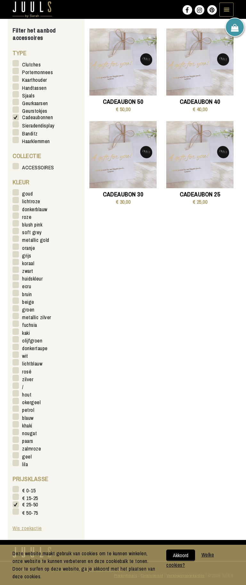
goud (27, 193)
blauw (28, 417)
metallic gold (35, 239)
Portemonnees (37, 72)
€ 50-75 (30, 512)
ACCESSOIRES (38, 167)
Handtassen (34, 87)
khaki (27, 425)
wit (25, 355)
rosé (26, 371)
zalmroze (31, 448)
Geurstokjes (34, 110)
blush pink (32, 224)
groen (28, 309)
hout (26, 394)
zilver (27, 379)
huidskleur (32, 278)
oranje (28, 247)
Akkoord (180, 555)
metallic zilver (36, 317)
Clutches (31, 64)
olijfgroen (32, 340)
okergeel (31, 402)
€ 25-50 (30, 504)
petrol (28, 409)
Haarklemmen (36, 141)
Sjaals (28, 95)
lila (25, 464)
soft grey (32, 232)
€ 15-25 (30, 498)
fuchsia (29, 324)
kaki (26, 332)
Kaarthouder (34, 79)
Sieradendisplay (38, 125)
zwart (27, 270)
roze (26, 216)
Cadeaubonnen (37, 117)
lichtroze (31, 201)
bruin (27, 294)
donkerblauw (34, 209)
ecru (26, 286)
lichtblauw (32, 363)
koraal (28, 263)
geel (27, 456)
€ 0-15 (29, 490)
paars (27, 440)
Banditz (30, 133)
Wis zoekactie (27, 528)
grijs (26, 255)
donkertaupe (35, 348)
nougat (29, 433)
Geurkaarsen (35, 103)
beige (28, 301)
